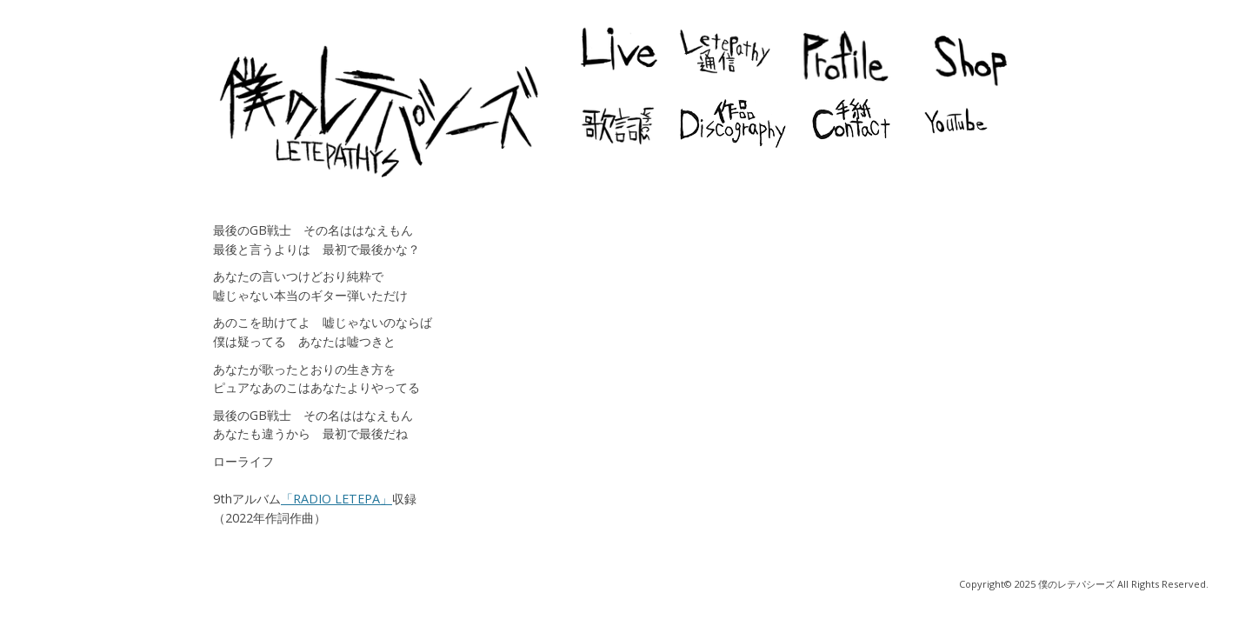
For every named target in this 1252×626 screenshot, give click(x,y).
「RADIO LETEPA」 (336, 498)
